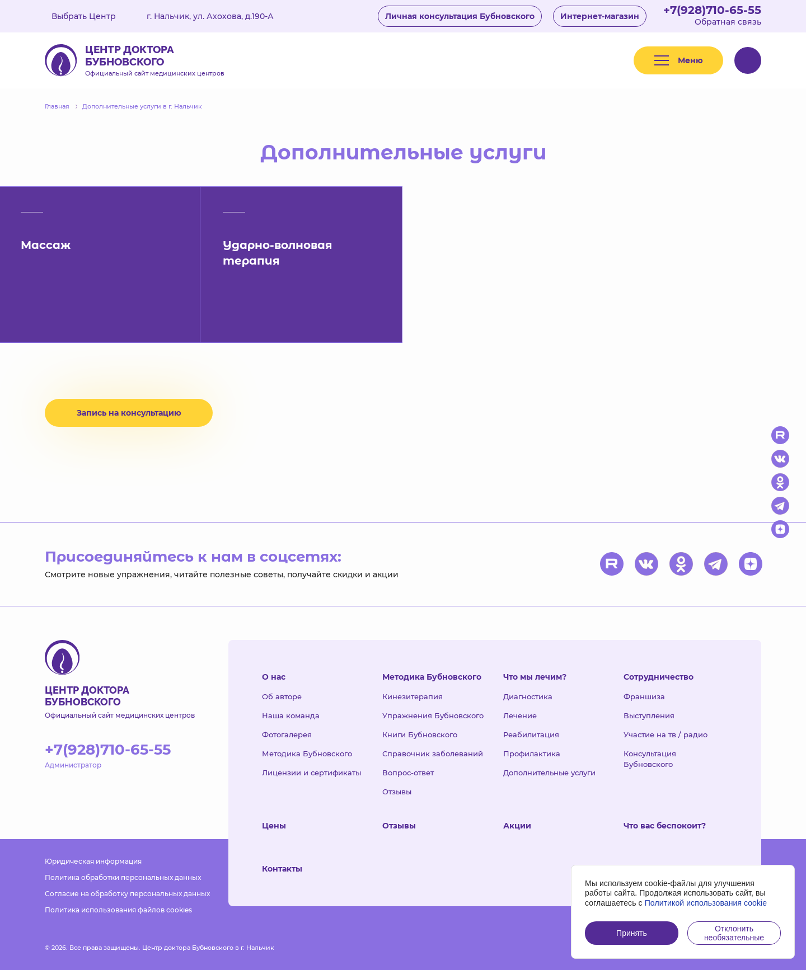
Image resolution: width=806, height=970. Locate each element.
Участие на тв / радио (665, 734)
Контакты (282, 869)
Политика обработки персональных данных (123, 877)
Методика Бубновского (307, 753)
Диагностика (527, 696)
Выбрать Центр (91, 16)
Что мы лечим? (534, 677)
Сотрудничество (658, 677)
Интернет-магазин (599, 16)
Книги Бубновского (419, 734)
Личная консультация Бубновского (460, 16)
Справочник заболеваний (432, 753)
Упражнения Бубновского (433, 715)
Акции (517, 826)
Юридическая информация (93, 861)
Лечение (520, 715)
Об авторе (282, 696)
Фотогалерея (287, 734)
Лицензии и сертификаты (311, 772)
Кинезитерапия (412, 696)
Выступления (649, 715)
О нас (273, 677)
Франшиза (644, 696)
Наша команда (291, 715)
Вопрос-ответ (408, 772)
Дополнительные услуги (549, 772)
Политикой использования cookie (706, 902)
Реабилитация (531, 734)
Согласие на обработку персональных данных (127, 893)
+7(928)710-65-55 (712, 10)
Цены (274, 826)
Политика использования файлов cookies (118, 910)
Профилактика (531, 753)
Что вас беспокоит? (665, 826)
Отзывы (396, 791)
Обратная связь (728, 22)
